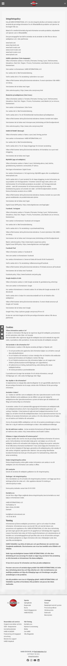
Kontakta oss (28, 624)
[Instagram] (31, 660)
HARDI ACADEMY (9, 631)
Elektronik (47, 613)
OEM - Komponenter (10, 627)
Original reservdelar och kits (13, 624)
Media (26, 629)
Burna (26, 608)
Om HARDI (27, 631)
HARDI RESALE (28, 613)
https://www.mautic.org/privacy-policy (33, 242)
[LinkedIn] (38, 660)
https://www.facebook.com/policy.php (29, 274)
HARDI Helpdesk (9, 641)
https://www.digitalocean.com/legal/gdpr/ (36, 205)
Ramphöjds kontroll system (52, 605)
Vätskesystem (48, 610)
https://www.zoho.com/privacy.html (31, 90)
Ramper (46, 603)
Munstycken (48, 615)
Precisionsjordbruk (50, 608)
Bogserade (27, 605)
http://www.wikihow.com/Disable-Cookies (36, 431)
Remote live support (10, 639)
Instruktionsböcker (10, 629)
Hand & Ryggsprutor (30, 610)
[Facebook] (28, 660)
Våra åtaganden (29, 634)
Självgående (28, 603)
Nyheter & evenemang (31, 627)
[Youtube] (35, 660)
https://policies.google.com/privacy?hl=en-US (29, 312)
